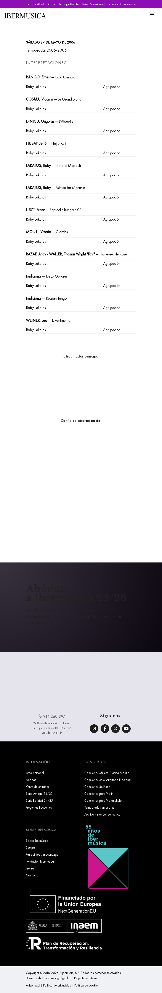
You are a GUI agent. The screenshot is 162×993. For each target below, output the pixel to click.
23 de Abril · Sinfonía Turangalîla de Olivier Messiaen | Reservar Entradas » (81, 4)
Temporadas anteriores (99, 807)
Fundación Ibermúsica (40, 861)
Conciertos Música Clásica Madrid (106, 773)
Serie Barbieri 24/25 (39, 800)
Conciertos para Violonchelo (103, 800)
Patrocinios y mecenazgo (42, 854)
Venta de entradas (37, 787)
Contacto (32, 875)
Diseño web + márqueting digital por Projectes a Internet (62, 978)
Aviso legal (33, 985)
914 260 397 (52, 716)
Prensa (30, 868)
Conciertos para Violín (98, 793)
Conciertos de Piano (97, 787)
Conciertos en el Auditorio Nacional (107, 780)
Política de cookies (86, 985)
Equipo (30, 847)
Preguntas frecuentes (39, 807)
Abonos (31, 780)
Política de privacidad (57, 985)
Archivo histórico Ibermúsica (102, 814)
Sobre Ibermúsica (37, 841)
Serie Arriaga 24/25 (39, 793)
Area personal (35, 773)
